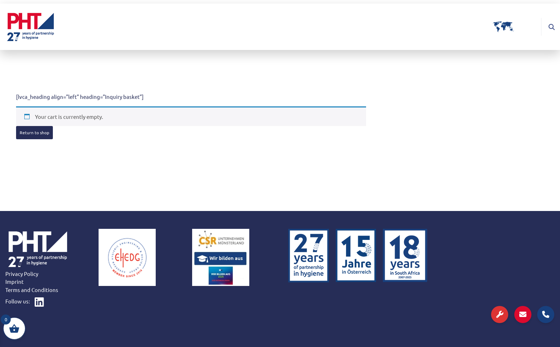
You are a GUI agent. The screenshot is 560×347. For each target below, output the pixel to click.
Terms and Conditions (31, 289)
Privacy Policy (21, 273)
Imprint (14, 281)
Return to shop (34, 132)
